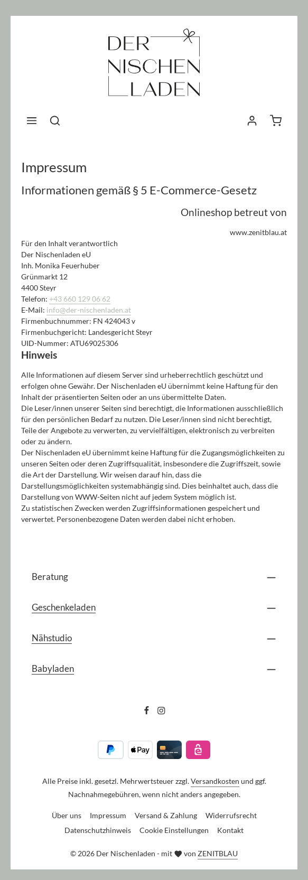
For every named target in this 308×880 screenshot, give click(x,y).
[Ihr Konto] (252, 120)
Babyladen (53, 668)
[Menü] (31, 120)
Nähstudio (52, 637)
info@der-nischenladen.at (88, 309)
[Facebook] (147, 711)
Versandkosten (215, 780)
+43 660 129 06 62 (79, 298)
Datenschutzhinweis (97, 830)
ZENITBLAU (218, 853)
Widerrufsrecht (231, 815)
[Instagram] (161, 711)
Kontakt (230, 830)
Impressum (108, 815)
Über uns (66, 815)
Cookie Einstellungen (174, 830)
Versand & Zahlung (166, 815)
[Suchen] (55, 120)
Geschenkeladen (64, 607)
